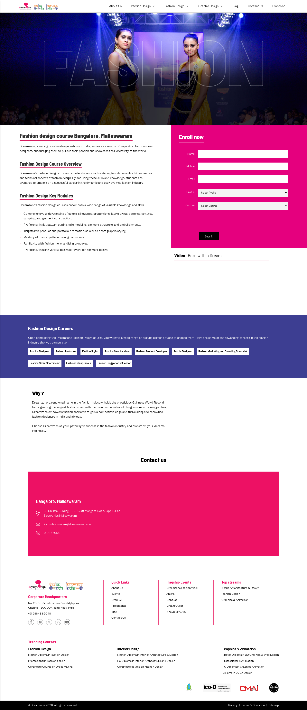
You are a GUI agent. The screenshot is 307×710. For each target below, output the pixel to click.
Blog (114, 611)
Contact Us (118, 617)
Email (191, 178)
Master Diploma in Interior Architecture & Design (147, 654)
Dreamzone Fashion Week (182, 587)
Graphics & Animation (234, 599)
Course (190, 205)
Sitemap (274, 705)
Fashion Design (230, 593)
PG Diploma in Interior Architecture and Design (146, 660)
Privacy (232, 705)
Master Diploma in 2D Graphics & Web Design (250, 654)
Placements (118, 605)
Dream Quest (174, 605)
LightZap (171, 599)
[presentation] (220, 220)
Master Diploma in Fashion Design (49, 654)
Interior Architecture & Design (240, 587)
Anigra (170, 593)
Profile (190, 192)
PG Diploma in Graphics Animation (243, 666)
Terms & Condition (253, 705)
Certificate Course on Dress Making (50, 666)
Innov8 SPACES (176, 611)
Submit (208, 236)
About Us (117, 587)
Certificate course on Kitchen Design (140, 666)
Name (191, 153)
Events (115, 593)
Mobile (190, 166)
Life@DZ (116, 599)
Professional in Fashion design (46, 660)
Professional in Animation (238, 660)
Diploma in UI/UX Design (237, 672)
